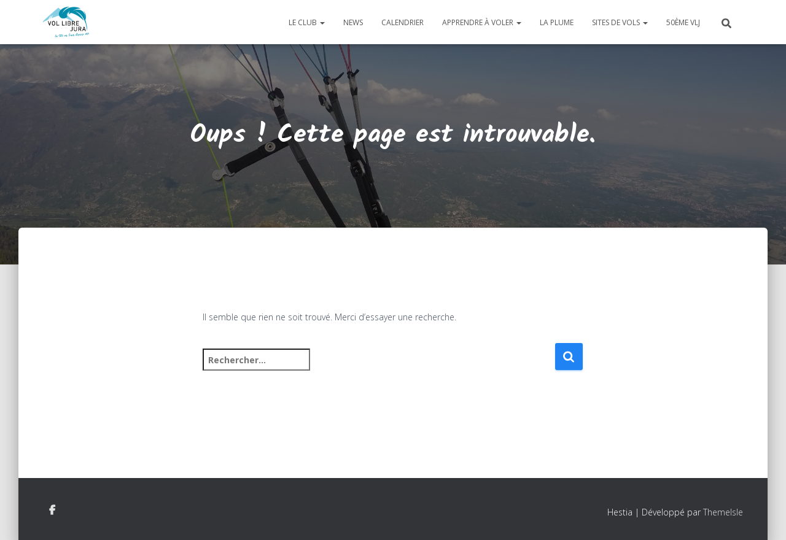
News (353, 22)
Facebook (52, 510)
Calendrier (402, 22)
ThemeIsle (723, 512)
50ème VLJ (683, 22)
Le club (307, 22)
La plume (557, 22)
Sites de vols (620, 22)
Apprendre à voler (481, 22)
